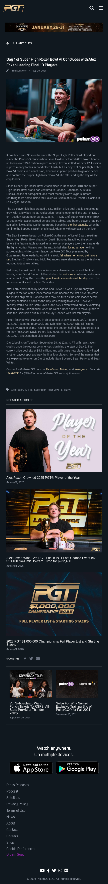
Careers (12, 836)
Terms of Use (16, 810)
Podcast (12, 791)
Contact (12, 830)
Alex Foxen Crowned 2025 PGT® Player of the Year (43, 477)
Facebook (52, 369)
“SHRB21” (12, 373)
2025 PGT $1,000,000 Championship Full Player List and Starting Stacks (52, 643)
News (10, 817)
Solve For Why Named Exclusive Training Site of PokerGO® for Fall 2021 (74, 706)
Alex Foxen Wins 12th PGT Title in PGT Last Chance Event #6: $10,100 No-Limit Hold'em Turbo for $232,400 (51, 559)
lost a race (69, 274)
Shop (10, 842)
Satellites (13, 798)
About (10, 823)
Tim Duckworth (19, 71)
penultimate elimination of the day (67, 278)
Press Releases (17, 785)
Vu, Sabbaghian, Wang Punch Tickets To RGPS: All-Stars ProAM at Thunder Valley (30, 708)
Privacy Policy (17, 804)
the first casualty (78, 224)
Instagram (80, 369)
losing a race (76, 247)
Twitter (63, 369)
